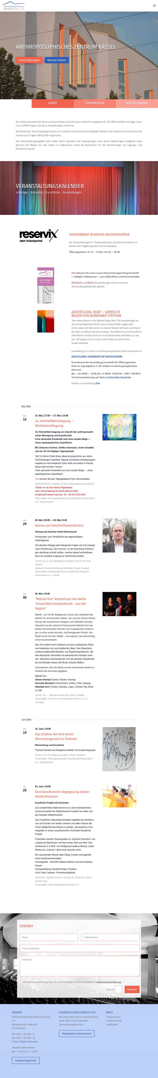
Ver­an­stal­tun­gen (29, 60)
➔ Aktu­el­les (112, 1024)
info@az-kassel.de (28, 1041)
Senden (132, 989)
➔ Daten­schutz (114, 1020)
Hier (73, 272)
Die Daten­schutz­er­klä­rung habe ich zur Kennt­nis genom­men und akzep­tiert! (70, 982)
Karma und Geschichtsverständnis (59, 525)
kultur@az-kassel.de (119, 377)
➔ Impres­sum (113, 1016)
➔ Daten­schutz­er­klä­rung (108, 982)
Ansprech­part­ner (26, 1060)
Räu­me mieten (56, 60)
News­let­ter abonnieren (77, 1033)
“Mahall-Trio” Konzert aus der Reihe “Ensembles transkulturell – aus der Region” (60, 603)
